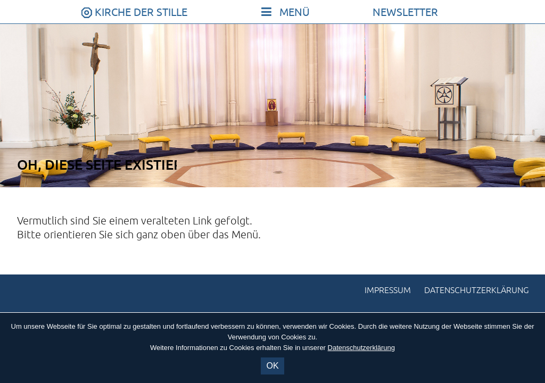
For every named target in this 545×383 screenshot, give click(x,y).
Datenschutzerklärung (476, 290)
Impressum (388, 290)
